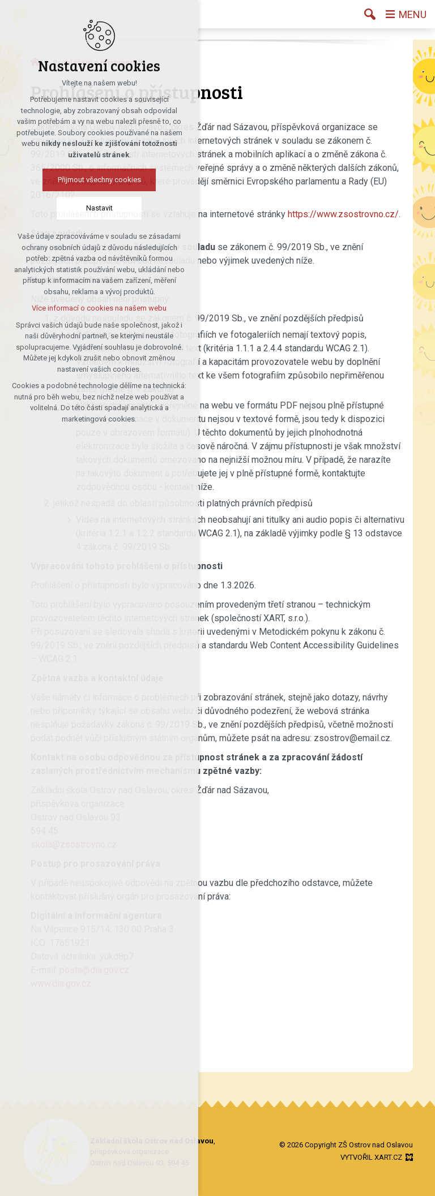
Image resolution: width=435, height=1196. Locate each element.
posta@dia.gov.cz (94, 970)
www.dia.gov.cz (61, 983)
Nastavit (99, 208)
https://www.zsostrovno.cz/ (343, 214)
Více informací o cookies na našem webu (99, 308)
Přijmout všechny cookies (99, 179)
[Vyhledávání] (370, 14)
